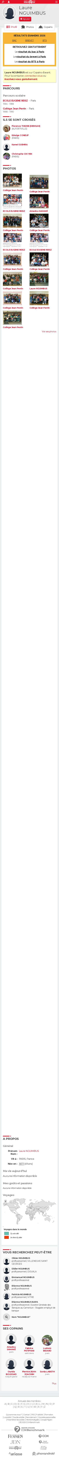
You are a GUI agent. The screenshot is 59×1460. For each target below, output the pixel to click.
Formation (49, 1415)
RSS (33, 1415)
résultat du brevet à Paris (31, 56)
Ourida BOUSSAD (11, 1373)
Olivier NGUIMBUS (21, 1258)
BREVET (29, 40)
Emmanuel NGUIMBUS (23, 1277)
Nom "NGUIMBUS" (21, 1317)
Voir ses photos (49, 331)
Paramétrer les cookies (16, 1420)
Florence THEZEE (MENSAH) (26, 126)
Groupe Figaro (46, 1420)
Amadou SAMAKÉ (39, 211)
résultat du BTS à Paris (31, 61)
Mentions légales (32, 1420)
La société (7, 1417)
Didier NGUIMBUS (21, 1269)
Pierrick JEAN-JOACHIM (29, 1373)
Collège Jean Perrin (14, 108)
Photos (30, 27)
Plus (54, 1383)
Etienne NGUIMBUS (22, 1286)
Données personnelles (47, 1417)
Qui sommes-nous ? (14, 1415)
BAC (14, 40)
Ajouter (26, 19)
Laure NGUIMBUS (38, 288)
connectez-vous (34, 75)
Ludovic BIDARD (47, 1349)
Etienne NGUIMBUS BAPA (25, 1302)
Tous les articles (18, 1417)
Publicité (39, 1415)
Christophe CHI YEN (22, 154)
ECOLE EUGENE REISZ (15, 100)
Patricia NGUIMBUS (21, 1294)
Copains (48, 27)
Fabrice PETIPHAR (29, 1349)
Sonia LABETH (47, 1371)
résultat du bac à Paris (31, 51)
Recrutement (31, 1417)
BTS (45, 40)
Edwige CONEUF (20, 135)
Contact (26, 1415)
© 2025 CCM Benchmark (30, 1422)
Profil (14, 27)
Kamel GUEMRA (20, 144)
